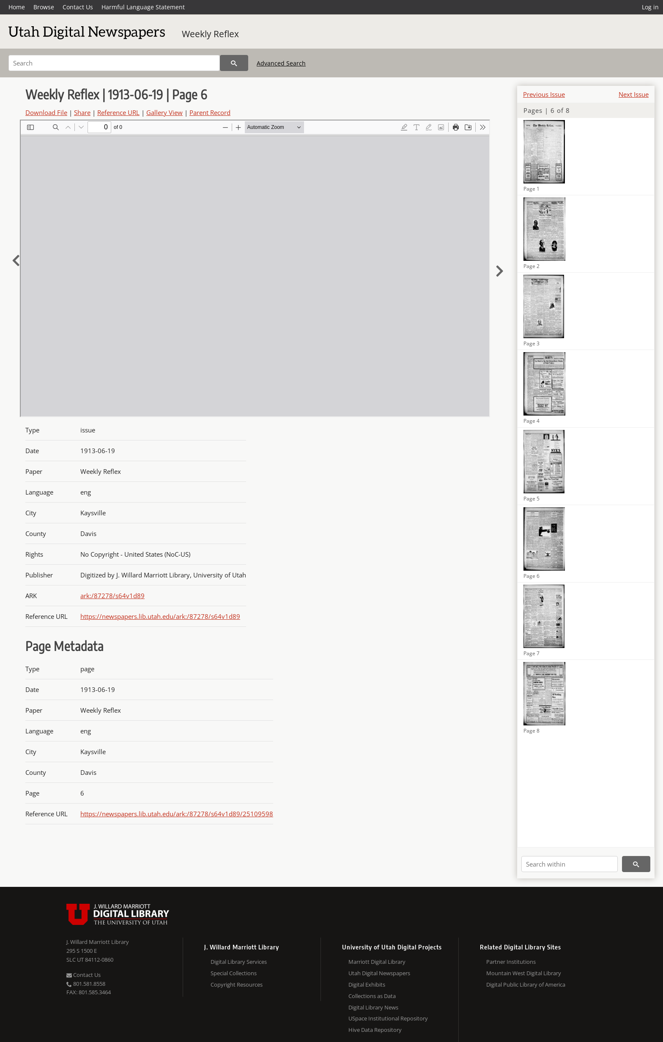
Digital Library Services (239, 961)
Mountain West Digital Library (523, 973)
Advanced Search (281, 63)
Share (82, 112)
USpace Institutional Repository (388, 1018)
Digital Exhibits (366, 984)
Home (16, 7)
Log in (650, 7)
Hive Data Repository (375, 1030)
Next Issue (634, 94)
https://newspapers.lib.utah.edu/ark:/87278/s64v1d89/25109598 (176, 814)
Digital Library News (373, 1007)
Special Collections (234, 973)
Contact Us (78, 7)
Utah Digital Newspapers (379, 973)
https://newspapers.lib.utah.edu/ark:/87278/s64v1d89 (160, 616)
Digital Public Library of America (525, 984)
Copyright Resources (237, 984)
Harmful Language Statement (143, 7)
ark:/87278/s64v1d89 (112, 595)
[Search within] (569, 864)
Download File (46, 112)
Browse (43, 7)
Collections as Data (372, 996)
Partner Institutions (511, 961)
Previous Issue (544, 94)
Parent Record (209, 112)
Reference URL (118, 112)
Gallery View (164, 112)
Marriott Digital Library (376, 961)
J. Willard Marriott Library (97, 942)
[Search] (114, 63)
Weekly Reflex (210, 34)
